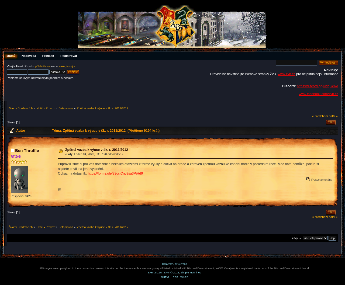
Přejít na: (297, 238)
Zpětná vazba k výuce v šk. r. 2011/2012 (96, 150)
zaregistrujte (67, 66)
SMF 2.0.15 (155, 272)
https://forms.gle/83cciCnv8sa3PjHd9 (115, 173)
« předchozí (320, 116)
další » (333, 116)
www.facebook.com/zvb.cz (318, 94)
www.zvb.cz (286, 74)
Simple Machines (191, 272)
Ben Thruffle (27, 150)
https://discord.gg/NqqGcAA (317, 86)
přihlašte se (42, 66)
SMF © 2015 (171, 272)
